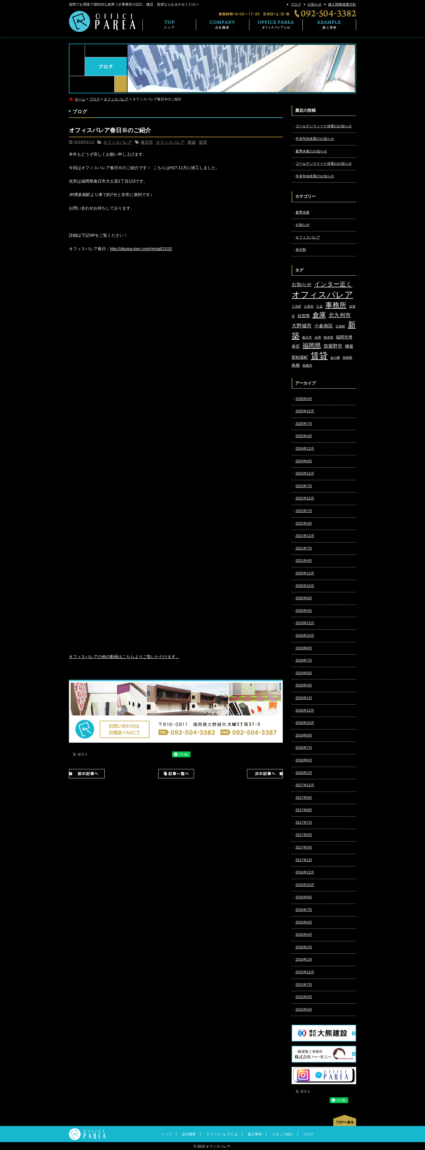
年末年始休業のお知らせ (314, 139)
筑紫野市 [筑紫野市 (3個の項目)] (333, 346)
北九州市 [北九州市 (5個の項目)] (340, 315)
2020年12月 (304, 573)
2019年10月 (304, 636)
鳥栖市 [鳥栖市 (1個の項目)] (307, 365)
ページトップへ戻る (344, 1120)
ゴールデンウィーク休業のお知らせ (323, 126)
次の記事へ (265, 773)
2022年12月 (304, 498)
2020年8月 (303, 598)
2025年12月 (304, 411)
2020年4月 (303, 611)
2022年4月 (303, 523)
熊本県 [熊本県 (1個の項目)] (328, 337)
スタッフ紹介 (282, 1134)
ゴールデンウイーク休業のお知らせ (323, 164)
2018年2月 (303, 773)
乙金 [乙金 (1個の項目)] (319, 306)
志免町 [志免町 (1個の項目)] (340, 326)
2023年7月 (303, 486)
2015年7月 (303, 985)
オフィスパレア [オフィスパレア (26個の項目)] (322, 294)
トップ (169, 24)
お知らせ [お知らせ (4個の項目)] (302, 284)
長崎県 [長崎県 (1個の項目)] (347, 357)
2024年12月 (304, 449)
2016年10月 (304, 885)
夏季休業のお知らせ (311, 151)
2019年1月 (303, 698)
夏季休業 (302, 212)
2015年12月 (304, 972)
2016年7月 (303, 910)
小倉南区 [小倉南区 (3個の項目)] (323, 325)
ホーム (80, 99)
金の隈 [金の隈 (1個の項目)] (335, 357)
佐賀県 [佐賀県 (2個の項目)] (304, 316)
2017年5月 (303, 847)
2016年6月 (303, 922)
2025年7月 (303, 424)
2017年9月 (303, 798)
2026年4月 (303, 399)
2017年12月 (304, 785)
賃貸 (203, 142)
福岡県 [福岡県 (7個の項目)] (311, 345)
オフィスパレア (116, 99)
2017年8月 (303, 810)
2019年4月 (303, 685)
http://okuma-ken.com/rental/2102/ (141, 248)
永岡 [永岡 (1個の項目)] (317, 337)
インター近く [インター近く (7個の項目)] (333, 284)
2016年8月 (303, 897)
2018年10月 (304, 723)
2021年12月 (304, 536)
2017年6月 (303, 835)
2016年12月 (304, 872)
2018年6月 (303, 760)
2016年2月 (303, 947)
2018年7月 (303, 748)
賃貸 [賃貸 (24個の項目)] (319, 356)
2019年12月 (304, 623)
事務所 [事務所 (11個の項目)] (335, 305)
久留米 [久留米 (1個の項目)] (309, 306)
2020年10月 (304, 586)
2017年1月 (303, 860)
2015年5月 (303, 997)
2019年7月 (303, 660)
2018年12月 (304, 710)
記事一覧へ (176, 773)
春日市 (147, 142)
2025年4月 (303, 436)
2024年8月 (303, 461)
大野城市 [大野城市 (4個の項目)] (302, 326)
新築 (192, 142)
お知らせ (314, 4)
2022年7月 (303, 511)
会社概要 (222, 24)
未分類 (300, 250)
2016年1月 (303, 959)
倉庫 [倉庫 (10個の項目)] (319, 315)
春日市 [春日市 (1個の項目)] (307, 337)
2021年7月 (303, 548)
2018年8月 (303, 735)
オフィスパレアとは (276, 24)
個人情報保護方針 (342, 4)
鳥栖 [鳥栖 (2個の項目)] (296, 365)
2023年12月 (304, 473)
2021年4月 (303, 561)
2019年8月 (303, 648)
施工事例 (329, 24)
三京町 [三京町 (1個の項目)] (296, 306)
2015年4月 (303, 1009)
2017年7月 (303, 823)
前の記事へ (87, 773)
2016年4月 (303, 935)
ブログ (295, 4)
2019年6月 (303, 673)
